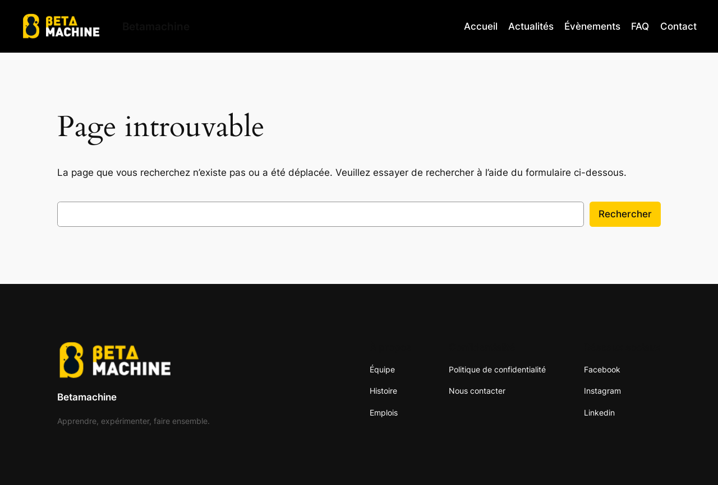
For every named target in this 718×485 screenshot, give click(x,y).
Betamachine (87, 397)
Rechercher (625, 214)
